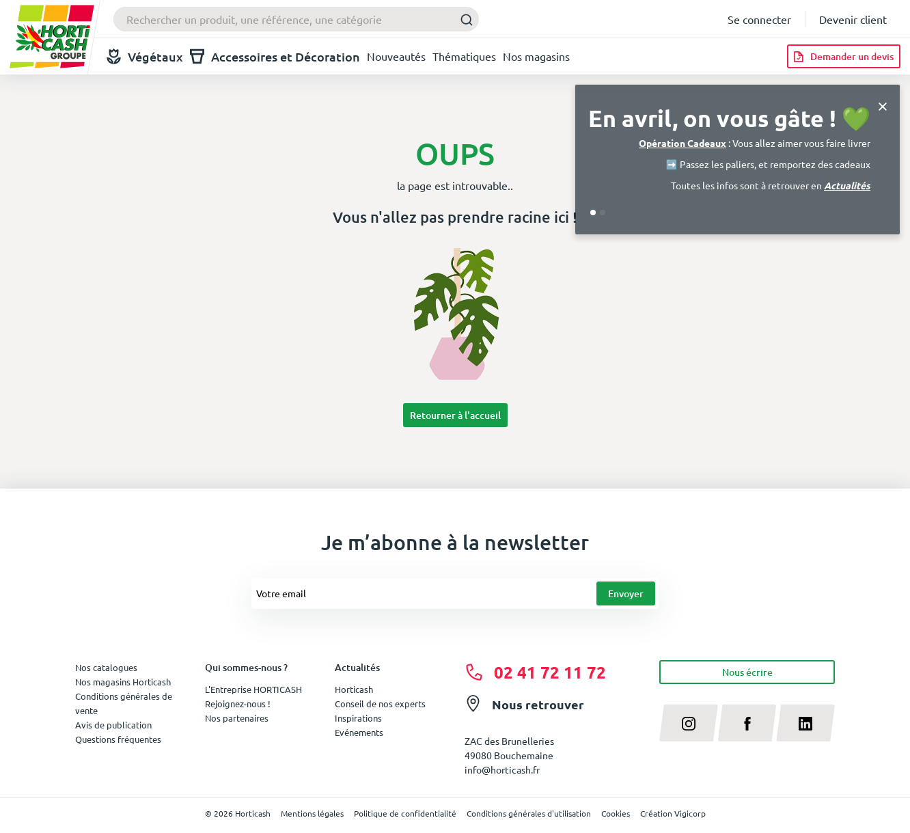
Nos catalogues (106, 667)
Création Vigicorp (673, 813)
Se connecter (759, 19)
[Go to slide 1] (593, 212)
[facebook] (747, 723)
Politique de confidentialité (405, 813)
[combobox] (296, 19)
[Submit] (463, 19)
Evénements (359, 732)
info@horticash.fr (502, 769)
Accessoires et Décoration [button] (275, 56)
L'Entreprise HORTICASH (253, 689)
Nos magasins (536, 56)
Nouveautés (396, 56)
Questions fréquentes (118, 739)
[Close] (883, 105)
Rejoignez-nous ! (238, 703)
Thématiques (464, 56)
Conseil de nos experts (380, 703)
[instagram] (688, 723)
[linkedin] (805, 723)
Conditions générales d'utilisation (529, 813)
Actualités (847, 185)
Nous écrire (747, 672)
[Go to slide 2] (602, 212)
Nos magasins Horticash (123, 681)
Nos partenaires (236, 718)
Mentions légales (312, 813)
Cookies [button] (615, 813)
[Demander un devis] (843, 56)
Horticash (354, 689)
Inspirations (358, 718)
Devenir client (853, 19)
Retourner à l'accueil (455, 415)
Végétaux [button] (145, 56)
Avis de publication (113, 724)
